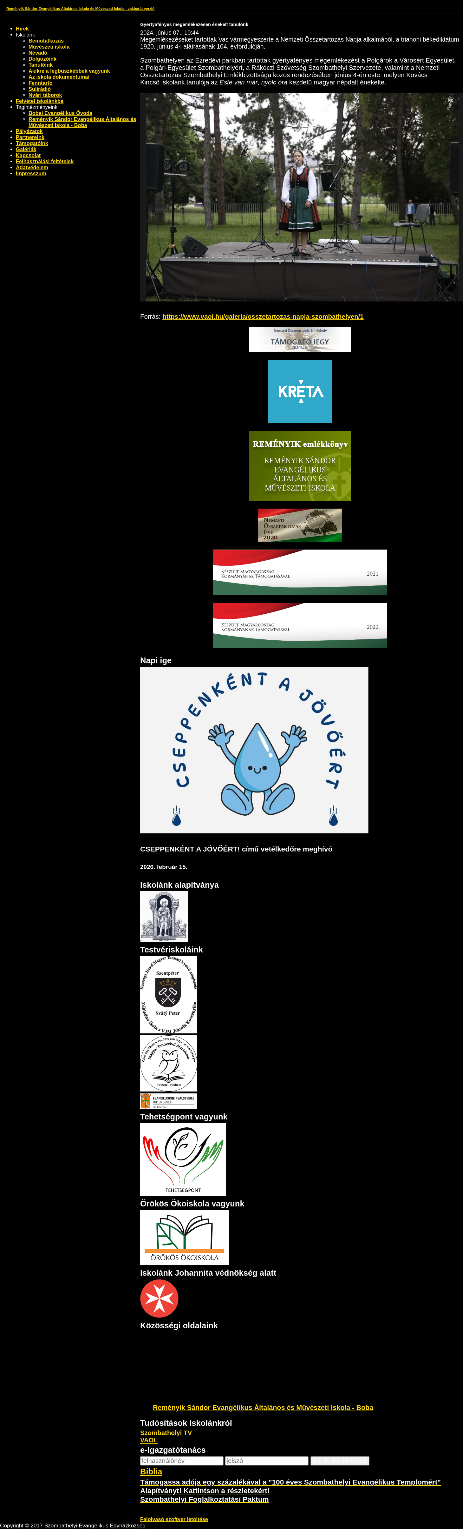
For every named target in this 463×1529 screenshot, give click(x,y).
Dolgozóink (42, 59)
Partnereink (30, 137)
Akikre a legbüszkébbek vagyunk (69, 71)
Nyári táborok (45, 95)
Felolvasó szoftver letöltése (174, 1519)
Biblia (151, 1471)
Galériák (26, 149)
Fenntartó (41, 83)
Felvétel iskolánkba (39, 101)
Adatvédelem (32, 167)
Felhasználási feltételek (45, 161)
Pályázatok (29, 131)
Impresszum (31, 173)
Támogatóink (32, 143)
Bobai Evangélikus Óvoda (60, 113)
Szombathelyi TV (166, 1432)
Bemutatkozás (46, 40)
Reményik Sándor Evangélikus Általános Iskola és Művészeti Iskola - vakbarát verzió (80, 8)
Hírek (22, 28)
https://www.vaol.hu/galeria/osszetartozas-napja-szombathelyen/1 (262, 316)
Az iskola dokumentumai (59, 77)
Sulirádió (40, 89)
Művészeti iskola (49, 47)
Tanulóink (41, 65)
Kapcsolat (28, 155)
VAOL (149, 1440)
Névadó (38, 53)
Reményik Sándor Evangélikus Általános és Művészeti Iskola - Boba (82, 122)
